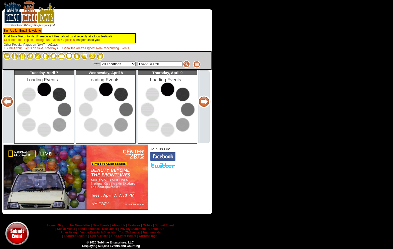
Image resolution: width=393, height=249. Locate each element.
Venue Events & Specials (98, 232)
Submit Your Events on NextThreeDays (32, 48)
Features (134, 225)
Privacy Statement (133, 229)
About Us (118, 225)
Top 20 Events (129, 232)
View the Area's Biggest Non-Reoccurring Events (96, 48)
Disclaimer (110, 229)
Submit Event (164, 225)
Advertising (68, 232)
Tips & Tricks (99, 236)
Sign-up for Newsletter (74, 225)
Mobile (147, 225)
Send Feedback (89, 229)
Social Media (66, 229)
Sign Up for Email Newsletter (23, 30)
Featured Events (75, 236)
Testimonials (151, 232)
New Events (101, 225)
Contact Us (156, 229)
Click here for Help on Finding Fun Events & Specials (39, 40)
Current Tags (148, 236)
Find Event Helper (123, 236)
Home (51, 225)
